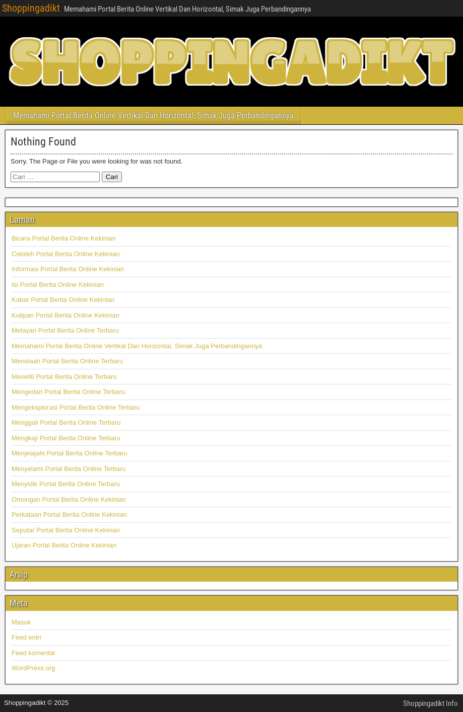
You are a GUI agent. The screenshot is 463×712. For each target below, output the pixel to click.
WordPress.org (33, 668)
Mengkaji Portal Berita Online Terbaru (66, 438)
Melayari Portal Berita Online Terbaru (65, 330)
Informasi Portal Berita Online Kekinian (68, 269)
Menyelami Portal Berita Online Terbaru (69, 468)
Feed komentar (33, 653)
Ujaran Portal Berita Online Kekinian (64, 545)
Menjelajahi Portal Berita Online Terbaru (69, 453)
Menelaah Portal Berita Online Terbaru (67, 361)
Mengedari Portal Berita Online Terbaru (68, 391)
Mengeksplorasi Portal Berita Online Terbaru (76, 407)
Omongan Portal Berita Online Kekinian (69, 499)
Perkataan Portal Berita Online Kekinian (69, 514)
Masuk (21, 622)
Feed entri (26, 637)
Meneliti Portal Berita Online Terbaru (64, 376)
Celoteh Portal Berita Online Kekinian (66, 254)
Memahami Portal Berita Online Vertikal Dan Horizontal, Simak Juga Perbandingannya (153, 115)
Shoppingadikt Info (430, 703)
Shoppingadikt (31, 8)
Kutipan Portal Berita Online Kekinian (65, 315)
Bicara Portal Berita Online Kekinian (64, 238)
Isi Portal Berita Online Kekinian (58, 284)
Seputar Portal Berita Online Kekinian (66, 530)
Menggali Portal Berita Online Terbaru (66, 422)
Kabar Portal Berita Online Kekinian (63, 299)
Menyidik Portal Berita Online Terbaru (66, 484)
